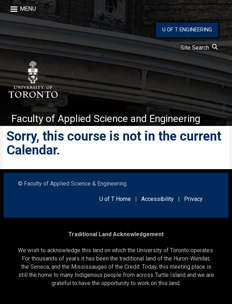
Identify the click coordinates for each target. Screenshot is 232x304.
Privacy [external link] (193, 199)
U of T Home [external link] (115, 199)
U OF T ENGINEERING (187, 29)
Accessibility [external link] (157, 199)
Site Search (199, 47)
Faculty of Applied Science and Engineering (105, 119)
